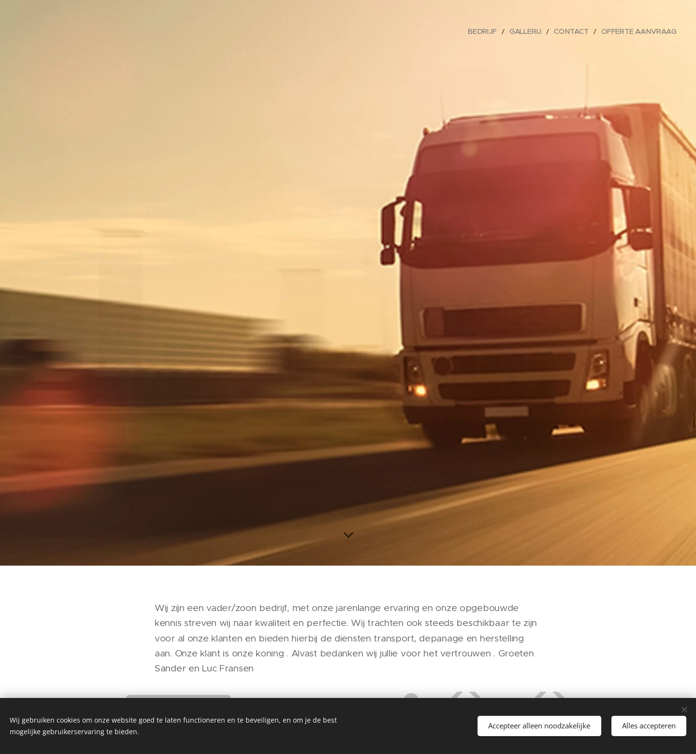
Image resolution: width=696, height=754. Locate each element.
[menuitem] (497, 31)
